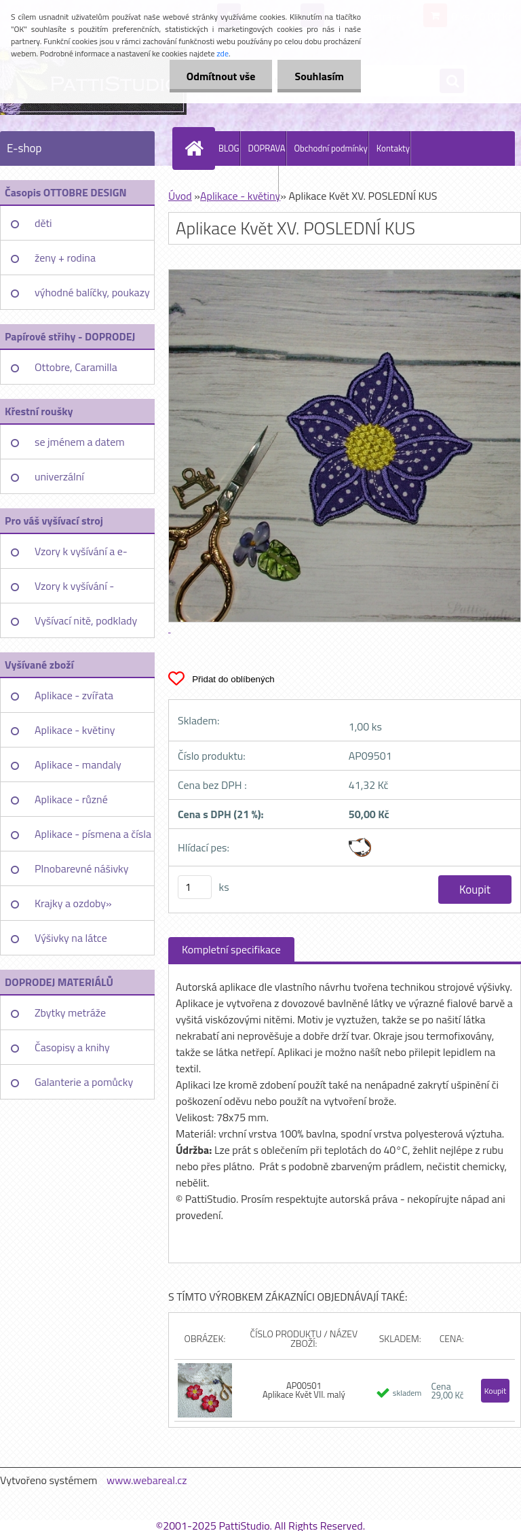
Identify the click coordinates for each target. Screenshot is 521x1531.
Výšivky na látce (71, 938)
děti (43, 223)
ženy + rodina (65, 257)
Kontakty (393, 148)
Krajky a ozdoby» (73, 903)
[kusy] (195, 887)
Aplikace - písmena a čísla (93, 834)
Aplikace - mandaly (78, 764)
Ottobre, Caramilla (76, 367)
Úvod (180, 196)
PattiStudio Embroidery (235, 183)
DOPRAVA (267, 148)
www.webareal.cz (147, 1480)
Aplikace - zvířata (74, 695)
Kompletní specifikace (231, 949)
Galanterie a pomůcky (84, 1082)
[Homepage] (197, 148)
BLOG (228, 148)
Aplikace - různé (71, 799)
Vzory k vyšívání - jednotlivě (74, 590)
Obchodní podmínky (331, 148)
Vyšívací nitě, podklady (86, 620)
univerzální (59, 476)
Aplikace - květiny (75, 730)
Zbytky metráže (70, 1012)
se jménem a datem (80, 442)
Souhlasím (319, 76)
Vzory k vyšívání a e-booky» (81, 556)
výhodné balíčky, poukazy (92, 292)
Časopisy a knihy (72, 1047)
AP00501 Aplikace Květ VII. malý (304, 1390)
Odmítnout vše (221, 76)
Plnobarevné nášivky (82, 868)
